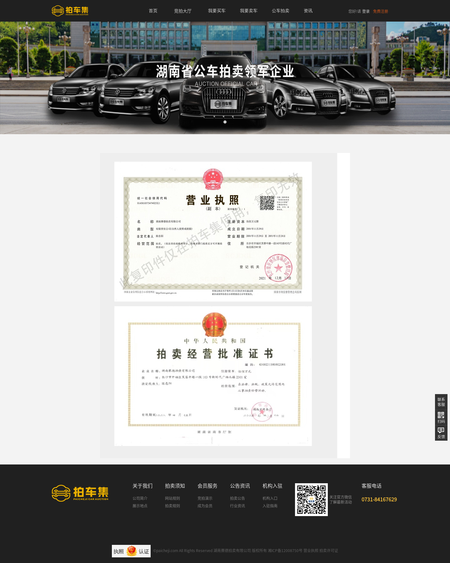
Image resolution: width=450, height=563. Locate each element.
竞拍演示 (205, 498)
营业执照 (310, 550)
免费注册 (380, 11)
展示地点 (140, 506)
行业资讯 (237, 506)
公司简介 (140, 498)
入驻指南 (270, 506)
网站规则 (172, 498)
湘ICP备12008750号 (285, 550)
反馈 (441, 437)
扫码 (441, 421)
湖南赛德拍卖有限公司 (232, 550)
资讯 (308, 10)
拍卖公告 (237, 498)
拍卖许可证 (328, 550)
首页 (153, 10)
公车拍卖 (280, 10)
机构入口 (270, 498)
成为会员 (205, 506)
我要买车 (217, 10)
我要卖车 (249, 10)
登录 (366, 11)
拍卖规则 (172, 506)
